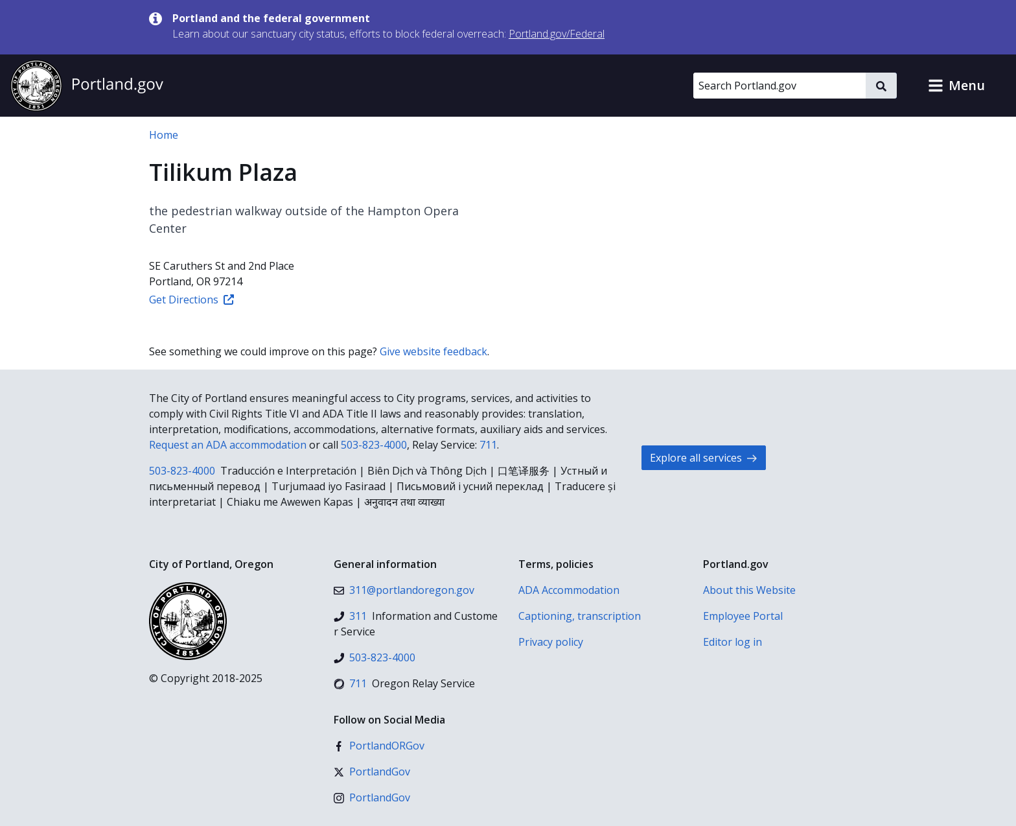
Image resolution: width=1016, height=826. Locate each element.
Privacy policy (550, 642)
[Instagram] (372, 797)
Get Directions (191, 299)
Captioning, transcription (579, 616)
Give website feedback (433, 351)
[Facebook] (379, 745)
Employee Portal (743, 616)
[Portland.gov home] (86, 86)
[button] (956, 85)
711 (488, 445)
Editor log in (732, 642)
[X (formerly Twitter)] (372, 771)
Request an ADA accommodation (227, 445)
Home (163, 135)
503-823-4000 (374, 445)
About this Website (749, 590)
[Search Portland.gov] (779, 86)
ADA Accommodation (568, 590)
